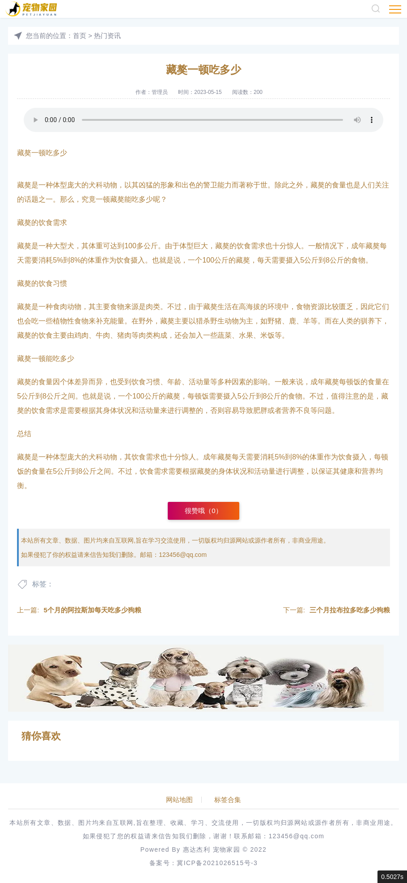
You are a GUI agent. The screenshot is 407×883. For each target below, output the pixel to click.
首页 (79, 35)
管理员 (160, 92)
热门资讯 (107, 35)
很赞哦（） (203, 510)
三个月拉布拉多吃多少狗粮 (349, 610)
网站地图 (179, 800)
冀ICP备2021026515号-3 (217, 862)
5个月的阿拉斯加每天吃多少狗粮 (92, 610)
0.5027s (392, 876)
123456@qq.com (183, 554)
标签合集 (227, 800)
